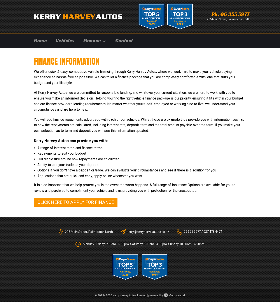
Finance (95, 41)
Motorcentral (174, 295)
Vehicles (65, 41)
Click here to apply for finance (75, 202)
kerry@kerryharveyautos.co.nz (148, 231)
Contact (124, 41)
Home (40, 41)
